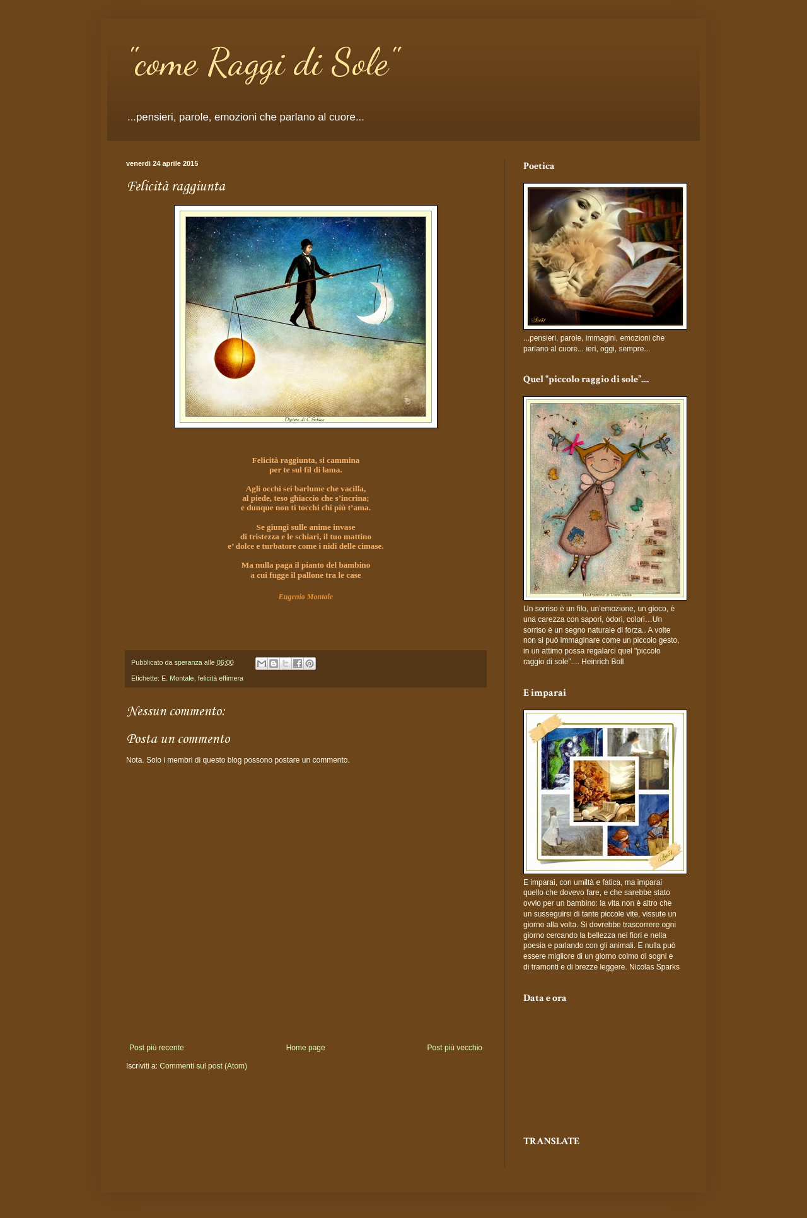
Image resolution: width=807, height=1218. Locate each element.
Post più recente (156, 1047)
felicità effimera (220, 678)
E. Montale (177, 678)
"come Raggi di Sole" (262, 62)
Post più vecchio (454, 1047)
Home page (305, 1047)
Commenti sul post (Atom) (203, 1066)
